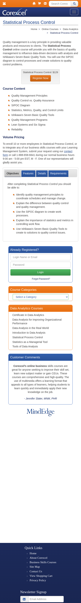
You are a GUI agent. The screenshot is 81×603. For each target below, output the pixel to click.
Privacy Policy (38, 580)
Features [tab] (28, 173)
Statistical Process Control (27, 337)
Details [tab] (42, 173)
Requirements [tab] (58, 173)
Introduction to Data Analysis (28, 332)
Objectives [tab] (13, 173)
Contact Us (36, 571)
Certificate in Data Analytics (28, 315)
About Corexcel (38, 557)
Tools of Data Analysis (25, 346)
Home (33, 553)
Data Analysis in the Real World (30, 328)
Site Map (35, 566)
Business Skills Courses (43, 562)
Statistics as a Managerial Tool (29, 341)
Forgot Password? (41, 279)
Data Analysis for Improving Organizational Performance (37, 321)
